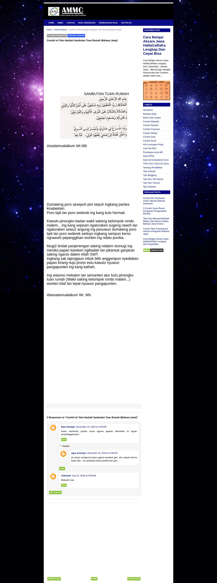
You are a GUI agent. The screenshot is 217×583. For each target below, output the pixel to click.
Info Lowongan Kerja (153, 144)
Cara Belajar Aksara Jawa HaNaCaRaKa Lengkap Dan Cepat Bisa (154, 45)
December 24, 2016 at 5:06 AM (102, 453)
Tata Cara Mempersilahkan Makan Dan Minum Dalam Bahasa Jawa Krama (156, 221)
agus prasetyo (78, 453)
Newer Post (54, 579)
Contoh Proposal (151, 129)
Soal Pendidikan (86, 23)
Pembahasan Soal (108, 23)
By (56, 35)
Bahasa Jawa (149, 114)
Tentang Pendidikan (152, 167)
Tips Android (149, 171)
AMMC (60, 23)
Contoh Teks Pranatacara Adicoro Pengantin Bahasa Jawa (156, 231)
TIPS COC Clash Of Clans (156, 163)
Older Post (134, 579)
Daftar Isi (126, 23)
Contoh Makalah (151, 121)
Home (51, 23)
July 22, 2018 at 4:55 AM (84, 475)
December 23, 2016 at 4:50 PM (91, 427)
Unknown (66, 475)
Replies (66, 446)
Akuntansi (148, 110)
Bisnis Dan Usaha (152, 117)
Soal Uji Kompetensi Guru (156, 160)
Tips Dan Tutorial (151, 183)
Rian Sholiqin (68, 427)
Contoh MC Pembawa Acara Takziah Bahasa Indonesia (154, 201)
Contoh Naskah (76, 35)
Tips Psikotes (149, 186)
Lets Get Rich (149, 148)
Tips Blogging (149, 175)
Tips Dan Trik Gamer (153, 179)
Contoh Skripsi (150, 133)
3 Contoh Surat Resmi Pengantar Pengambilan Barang (155, 211)
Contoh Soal (149, 137)
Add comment (55, 492)
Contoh (71, 23)
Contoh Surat (149, 140)
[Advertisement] (94, 68)
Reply (64, 440)
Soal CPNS (148, 156)
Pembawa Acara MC (153, 152)
